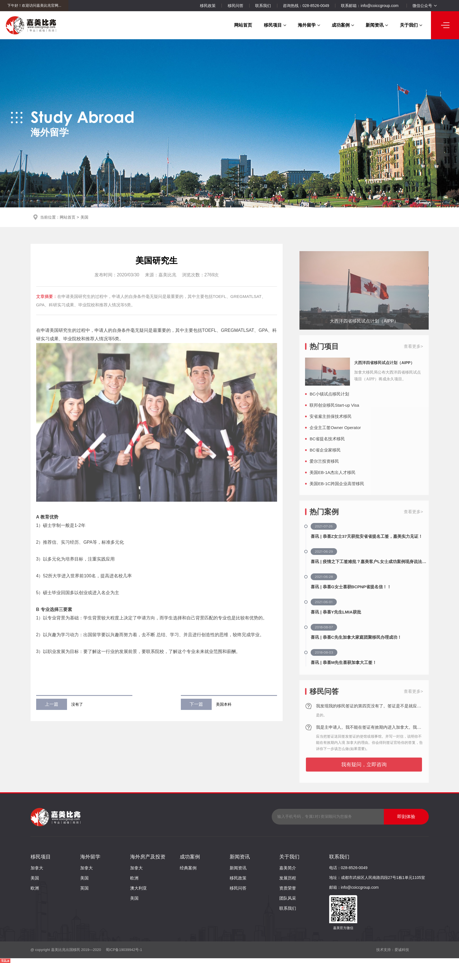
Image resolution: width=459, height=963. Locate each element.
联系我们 (263, 5)
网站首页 (243, 25)
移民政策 (208, 5)
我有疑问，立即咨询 (364, 781)
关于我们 (411, 25)
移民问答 (235, 5)
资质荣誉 (287, 888)
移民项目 (275, 25)
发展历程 (287, 878)
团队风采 (287, 898)
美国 (84, 217)
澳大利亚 (138, 888)
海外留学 (309, 25)
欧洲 (35, 888)
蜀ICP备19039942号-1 (123, 950)
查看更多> (413, 362)
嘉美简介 (287, 867)
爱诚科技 (402, 950)
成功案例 (343, 25)
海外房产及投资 (147, 857)
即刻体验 (406, 816)
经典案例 (188, 867)
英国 (84, 888)
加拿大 (37, 867)
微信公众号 (424, 5)
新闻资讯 (377, 25)
